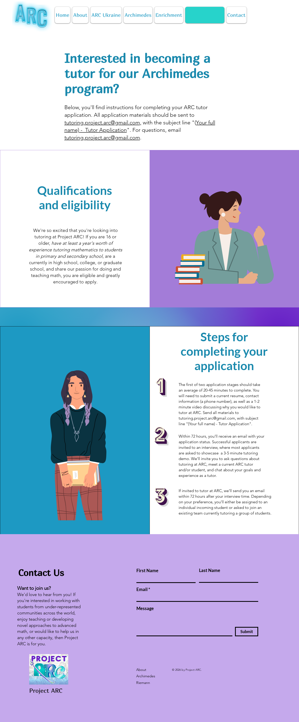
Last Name (209, 570)
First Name (147, 570)
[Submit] (246, 631)
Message (145, 608)
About (141, 670)
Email (142, 589)
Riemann (143, 683)
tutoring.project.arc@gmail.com (102, 122)
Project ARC (45, 690)
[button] (168, 15)
